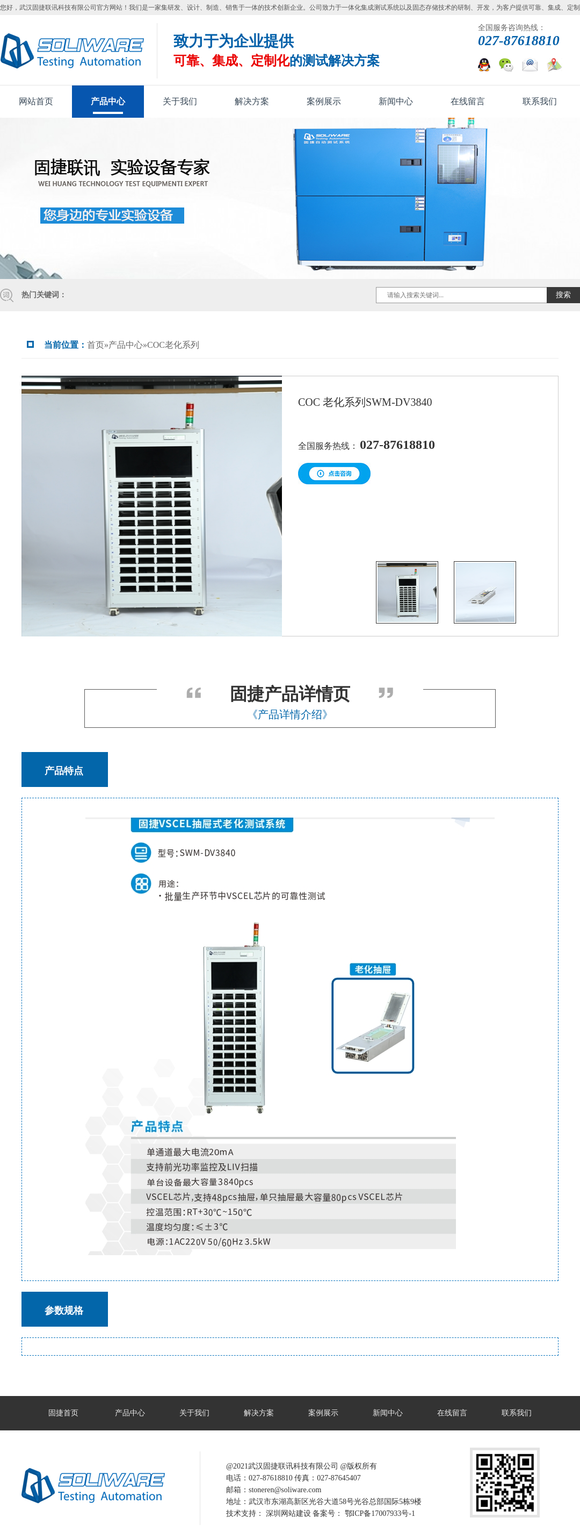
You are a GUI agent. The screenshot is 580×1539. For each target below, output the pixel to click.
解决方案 (252, 101)
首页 (95, 344)
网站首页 (36, 101)
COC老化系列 (173, 344)
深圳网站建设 (288, 1513)
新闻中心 (396, 101)
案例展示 (324, 101)
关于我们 (180, 101)
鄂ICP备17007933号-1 (380, 1513)
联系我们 (540, 101)
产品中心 (108, 101)
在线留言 (468, 101)
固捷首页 (63, 1413)
